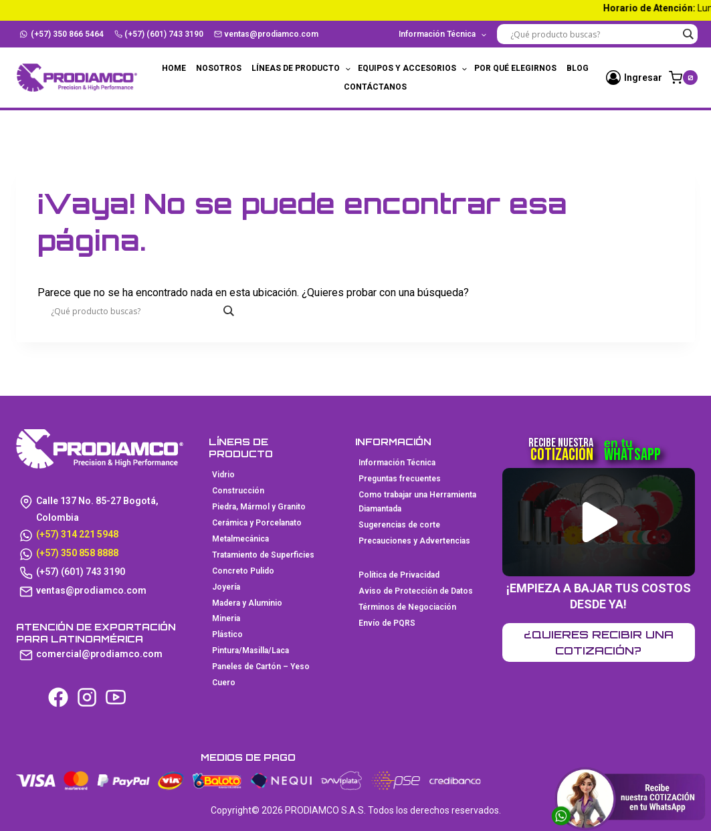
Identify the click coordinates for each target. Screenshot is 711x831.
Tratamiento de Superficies (263, 555)
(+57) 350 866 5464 (62, 34)
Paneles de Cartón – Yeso (261, 666)
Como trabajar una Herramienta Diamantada (417, 502)
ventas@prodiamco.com (266, 34)
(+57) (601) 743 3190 (159, 34)
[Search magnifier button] (687, 34)
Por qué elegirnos (515, 68)
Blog (578, 68)
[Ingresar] (634, 77)
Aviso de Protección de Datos (416, 591)
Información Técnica (397, 462)
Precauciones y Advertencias (414, 541)
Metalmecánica (240, 539)
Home (174, 68)
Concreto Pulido (243, 571)
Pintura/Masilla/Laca (250, 650)
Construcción (238, 490)
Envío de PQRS (387, 623)
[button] (601, 522)
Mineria (226, 618)
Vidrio (223, 474)
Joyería (226, 587)
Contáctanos (375, 87)
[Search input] (594, 34)
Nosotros (218, 68)
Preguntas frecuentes (400, 478)
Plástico (227, 634)
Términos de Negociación (407, 607)
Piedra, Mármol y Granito (259, 506)
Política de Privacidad (399, 575)
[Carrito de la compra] (683, 77)
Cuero (223, 682)
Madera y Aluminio (247, 603)
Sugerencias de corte (399, 524)
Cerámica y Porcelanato (257, 522)
